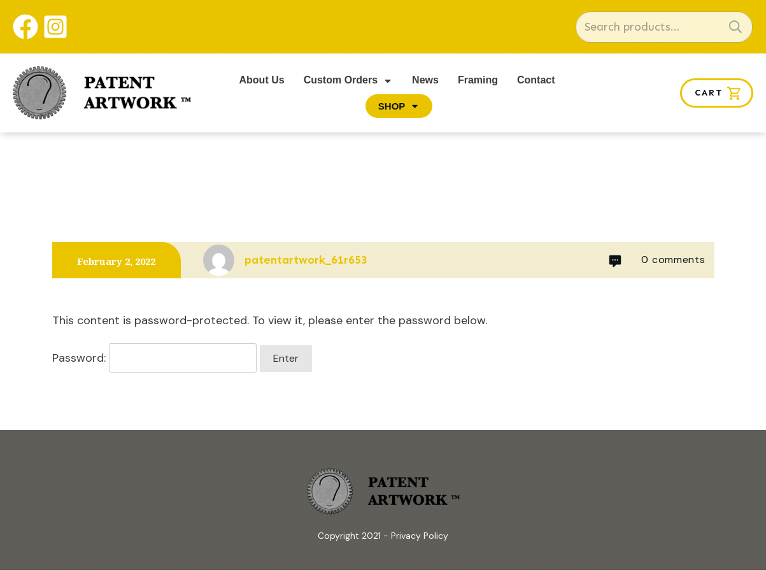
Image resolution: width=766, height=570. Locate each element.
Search (735, 27)
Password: (154, 358)
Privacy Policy (419, 535)
